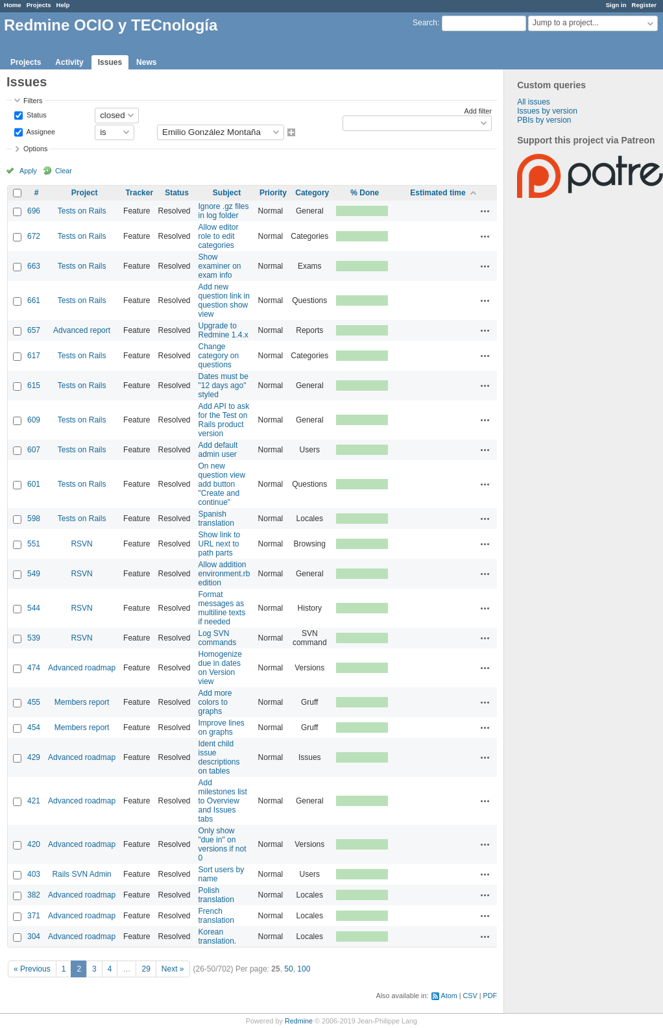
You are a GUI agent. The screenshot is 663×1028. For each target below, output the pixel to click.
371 (33, 915)
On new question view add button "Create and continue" (222, 484)
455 (33, 702)
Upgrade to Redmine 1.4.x (223, 330)
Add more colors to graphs (215, 702)
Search (425, 22)
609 (33, 419)
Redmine (299, 1021)
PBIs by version (544, 120)
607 (33, 449)
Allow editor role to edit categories (219, 236)
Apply (28, 171)
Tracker (139, 192)
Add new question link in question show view (224, 300)
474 (33, 667)
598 (33, 518)
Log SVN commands (218, 638)
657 (33, 330)
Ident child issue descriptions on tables (219, 757)
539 (33, 637)
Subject (227, 192)
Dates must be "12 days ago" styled (223, 385)
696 (33, 210)
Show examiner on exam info (220, 266)
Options (35, 149)
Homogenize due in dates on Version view (220, 668)
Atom (449, 995)
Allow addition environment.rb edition (224, 573)
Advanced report (81, 330)
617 (33, 355)
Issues (110, 62)
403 (33, 874)
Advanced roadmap (81, 667)
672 (33, 236)
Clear (63, 171)
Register (644, 4)
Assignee (40, 131)
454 (33, 727)
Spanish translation (216, 518)
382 (33, 895)
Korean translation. (218, 936)
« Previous (32, 968)
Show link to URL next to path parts (220, 543)
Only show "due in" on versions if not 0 (223, 844)
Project (84, 192)
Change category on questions (219, 355)
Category (312, 192)
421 (33, 800)
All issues (533, 101)
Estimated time (437, 192)
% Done (364, 192)
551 (33, 543)
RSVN (81, 543)
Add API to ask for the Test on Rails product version (224, 420)
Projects (39, 4)
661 (33, 300)
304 (33, 936)
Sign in (616, 4)
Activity (69, 62)
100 (303, 968)
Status (36, 114)
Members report (82, 702)
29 (145, 968)
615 (33, 385)
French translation (216, 916)
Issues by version (547, 111)
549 (33, 573)
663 (33, 266)
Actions (485, 211)
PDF (490, 995)
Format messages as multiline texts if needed (222, 608)
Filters (32, 100)
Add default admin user (218, 450)
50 (288, 968)
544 (33, 608)
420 (33, 844)
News (146, 62)
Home (12, 4)
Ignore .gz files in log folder (224, 211)
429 (33, 757)
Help (63, 4)
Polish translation (216, 895)
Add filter (478, 111)
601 (33, 484)
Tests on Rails (82, 210)
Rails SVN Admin (81, 874)
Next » (173, 968)
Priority (273, 192)
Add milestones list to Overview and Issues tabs (223, 801)
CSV (470, 995)
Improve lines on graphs (222, 727)
